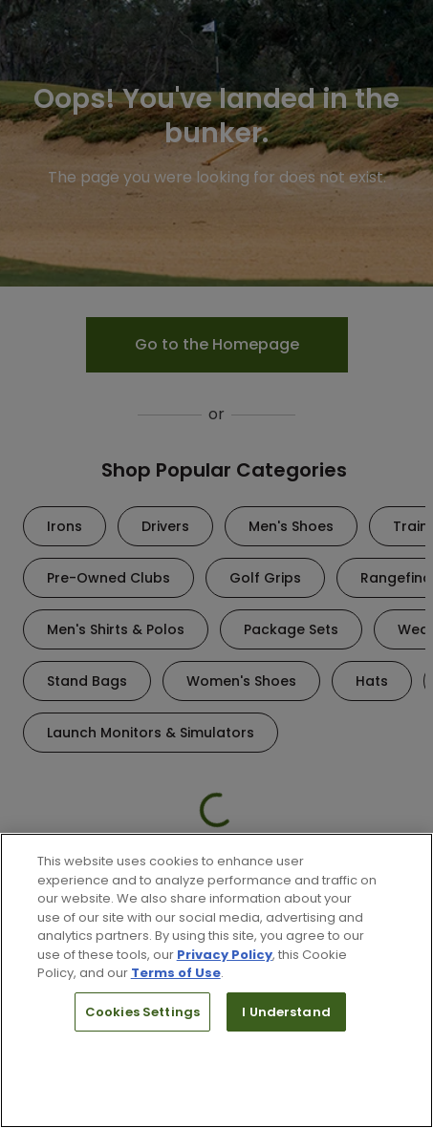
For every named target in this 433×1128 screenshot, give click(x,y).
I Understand (286, 1012)
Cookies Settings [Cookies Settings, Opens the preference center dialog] (142, 1012)
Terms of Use (176, 973)
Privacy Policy (224, 955)
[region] (216, 980)
